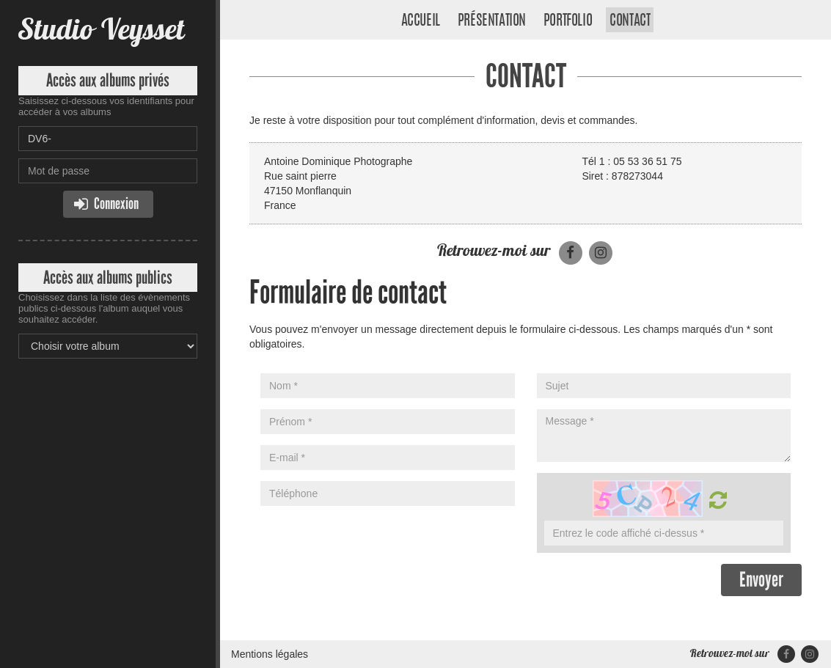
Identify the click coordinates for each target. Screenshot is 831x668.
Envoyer (761, 579)
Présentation (492, 21)
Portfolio (567, 21)
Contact (629, 21)
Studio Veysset (101, 29)
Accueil (420, 21)
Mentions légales (269, 654)
